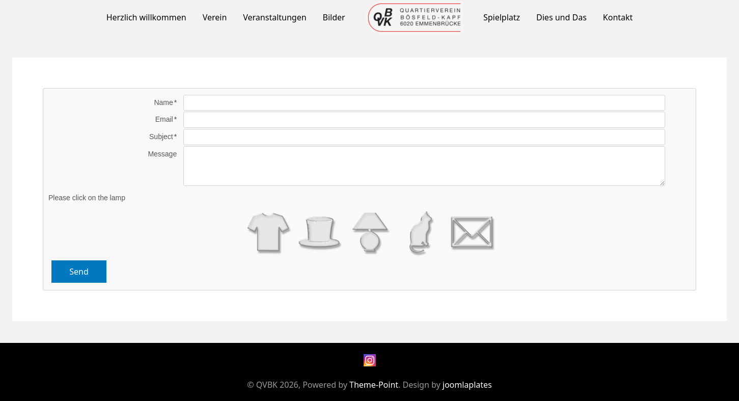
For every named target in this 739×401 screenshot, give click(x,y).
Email (164, 119)
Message (162, 154)
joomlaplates (467, 384)
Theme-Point (373, 384)
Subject (161, 136)
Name (163, 102)
